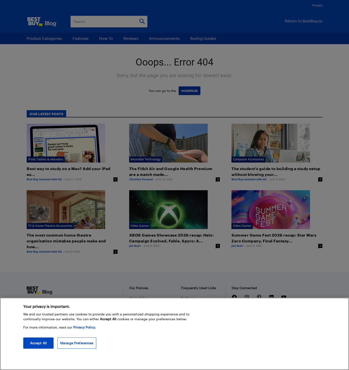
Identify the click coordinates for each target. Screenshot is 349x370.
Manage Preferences (77, 343)
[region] (174, 334)
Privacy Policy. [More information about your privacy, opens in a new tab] (84, 327)
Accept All (38, 343)
